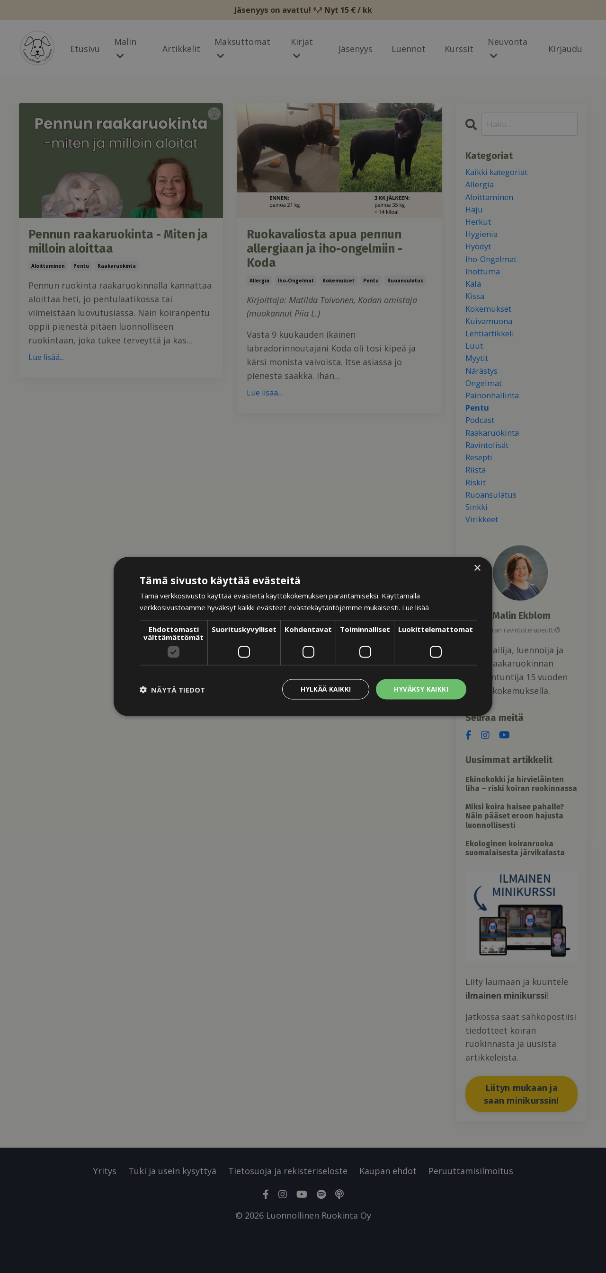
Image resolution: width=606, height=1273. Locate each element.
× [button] (477, 567)
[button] (172, 689)
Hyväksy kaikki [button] (420, 689)
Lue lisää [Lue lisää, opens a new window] (416, 606)
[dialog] (303, 636)
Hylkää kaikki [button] (325, 689)
